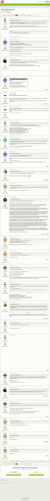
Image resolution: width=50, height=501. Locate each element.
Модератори (30, 4)
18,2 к (5, 272)
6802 (18, 15)
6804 (22, 15)
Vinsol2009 (5, 251)
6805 (24, 15)
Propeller (5, 92)
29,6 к (5, 289)
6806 (27, 15)
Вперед (30, 15)
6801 (16, 15)
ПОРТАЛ (34, 4)
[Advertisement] (25, 74)
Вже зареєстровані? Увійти (40, 1)
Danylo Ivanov (5, 302)
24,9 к (5, 99)
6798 (10, 15)
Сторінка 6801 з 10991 (36, 15)
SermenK (17, 20)
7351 (5, 265)
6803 (20, 15)
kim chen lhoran (18, 185)
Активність (13, 4)
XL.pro (5, 137)
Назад (4, 15)
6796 (6, 15)
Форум (2, 5)
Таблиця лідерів (18, 4)
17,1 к (5, 440)
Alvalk (5, 39)
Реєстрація (47, 1)
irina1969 (12, 461)
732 (5, 190)
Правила (5, 4)
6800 (14, 15)
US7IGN (5, 169)
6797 (8, 15)
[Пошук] (19, 2)
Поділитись (3, 12)
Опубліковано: (13, 18)
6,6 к (5, 158)
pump (5, 183)
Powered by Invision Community (25, 499)
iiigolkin (5, 18)
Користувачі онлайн (24, 4)
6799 (12, 15)
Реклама (9, 4)
